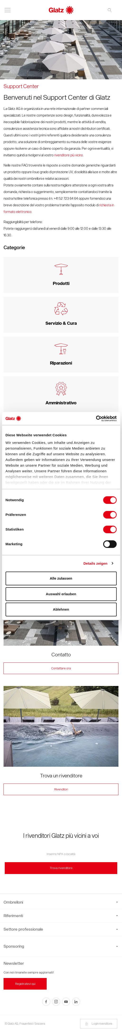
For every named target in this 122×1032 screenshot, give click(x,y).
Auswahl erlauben (61, 594)
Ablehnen (61, 609)
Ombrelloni (61, 902)
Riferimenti (61, 915)
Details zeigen (95, 563)
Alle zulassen (61, 578)
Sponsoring (14, 946)
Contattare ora (61, 668)
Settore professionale (61, 929)
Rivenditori (61, 789)
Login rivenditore (98, 1023)
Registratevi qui (25, 984)
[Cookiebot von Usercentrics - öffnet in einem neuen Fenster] (96, 418)
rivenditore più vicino (68, 155)
